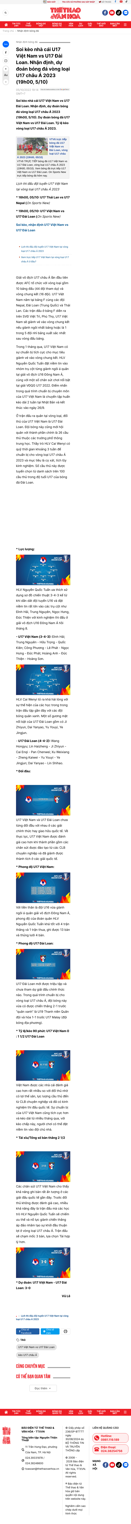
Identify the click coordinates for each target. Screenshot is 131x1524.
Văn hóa (71, 24)
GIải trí (90, 24)
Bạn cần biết (115, 24)
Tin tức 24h (16, 24)
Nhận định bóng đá (28, 31)
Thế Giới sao (101, 24)
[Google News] (55, 93)
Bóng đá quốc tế (57, 24)
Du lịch (80, 24)
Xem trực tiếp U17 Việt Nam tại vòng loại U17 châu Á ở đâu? (45, 259)
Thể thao (28, 24)
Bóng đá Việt (41, 24)
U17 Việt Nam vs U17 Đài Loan (36, 1347)
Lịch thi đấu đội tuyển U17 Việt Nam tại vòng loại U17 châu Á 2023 (44, 249)
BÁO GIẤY (51, 2)
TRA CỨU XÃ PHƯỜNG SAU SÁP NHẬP (78, 2)
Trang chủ (8, 31)
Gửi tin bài (105, 2)
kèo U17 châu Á (27, 1355)
